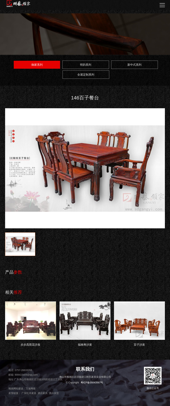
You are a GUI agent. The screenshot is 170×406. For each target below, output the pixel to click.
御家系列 (37, 64)
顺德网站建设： (17, 388)
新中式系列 (134, 64)
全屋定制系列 (85, 74)
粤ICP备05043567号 (92, 382)
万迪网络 (31, 388)
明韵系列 (85, 64)
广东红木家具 (28, 393)
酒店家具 (43, 393)
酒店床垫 (54, 393)
